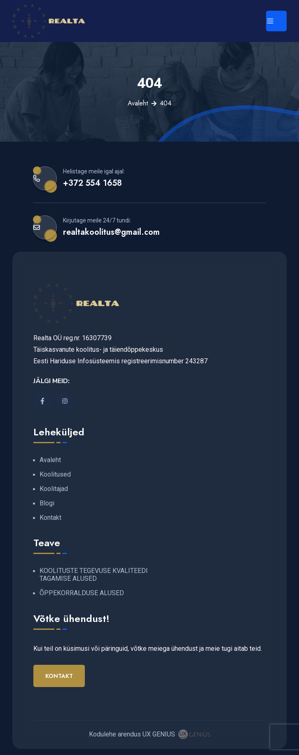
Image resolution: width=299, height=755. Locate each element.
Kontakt (50, 517)
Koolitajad (54, 489)
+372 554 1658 (92, 183)
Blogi (47, 503)
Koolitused (55, 474)
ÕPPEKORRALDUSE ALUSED (82, 593)
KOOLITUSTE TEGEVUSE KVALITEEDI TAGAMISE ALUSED (94, 574)
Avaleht (138, 103)
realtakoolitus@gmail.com (111, 232)
